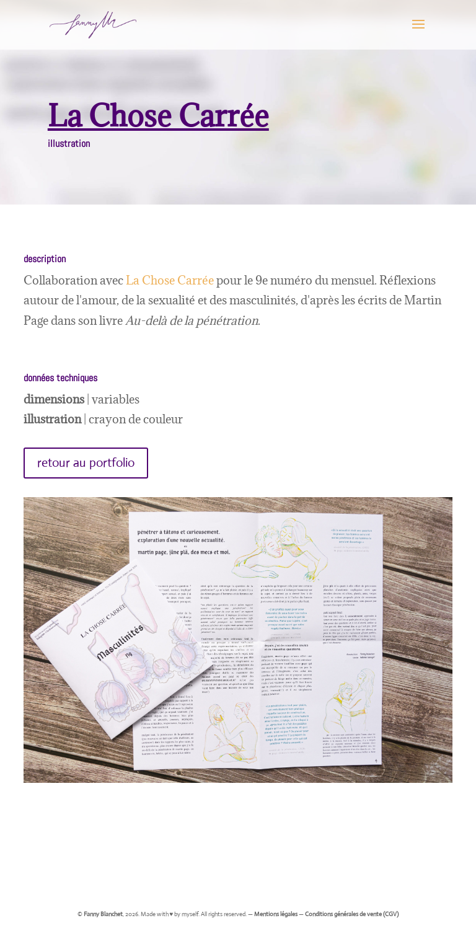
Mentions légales (276, 914)
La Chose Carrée (170, 280)
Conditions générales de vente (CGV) (352, 914)
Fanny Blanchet (103, 914)
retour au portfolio (85, 462)
